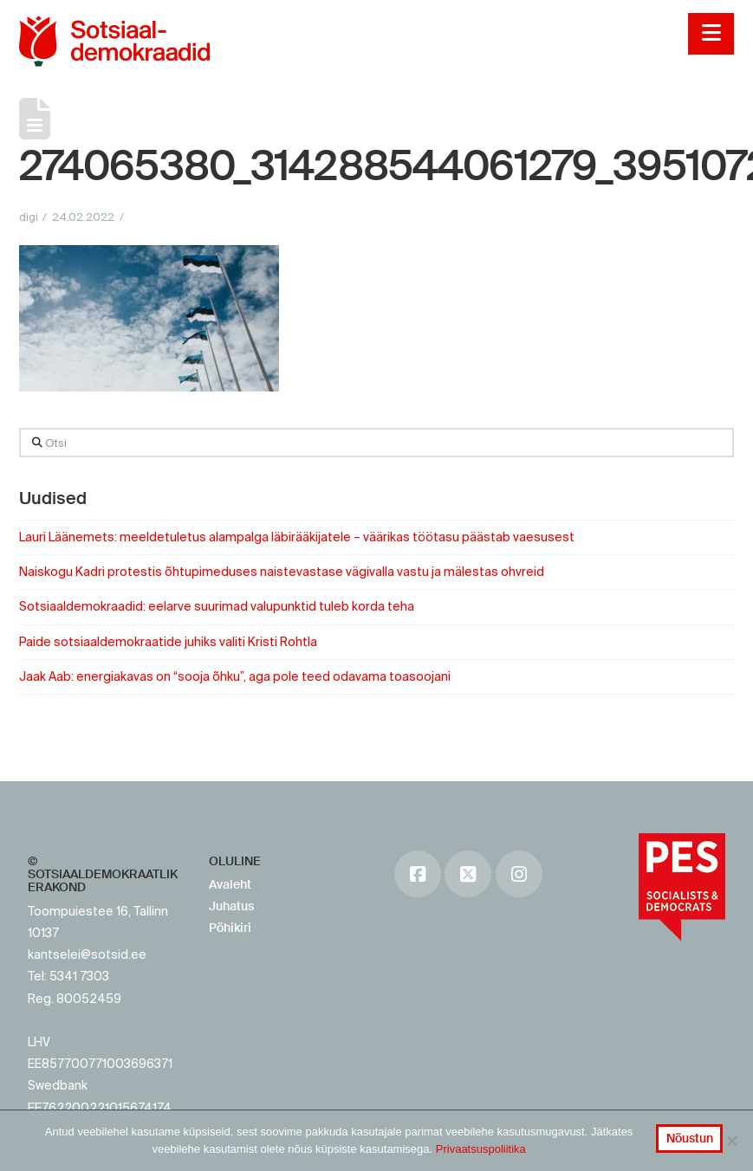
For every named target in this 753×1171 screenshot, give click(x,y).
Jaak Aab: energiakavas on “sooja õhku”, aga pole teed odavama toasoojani (235, 676)
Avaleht (230, 884)
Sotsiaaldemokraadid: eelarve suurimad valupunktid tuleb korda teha (218, 606)
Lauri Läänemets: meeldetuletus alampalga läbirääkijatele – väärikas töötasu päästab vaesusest (296, 537)
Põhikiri (230, 927)
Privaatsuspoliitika (481, 1148)
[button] (711, 34)
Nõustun (689, 1138)
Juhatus (231, 906)
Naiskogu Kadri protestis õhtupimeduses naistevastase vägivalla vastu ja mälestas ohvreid (281, 572)
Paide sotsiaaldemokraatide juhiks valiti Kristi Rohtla (168, 642)
